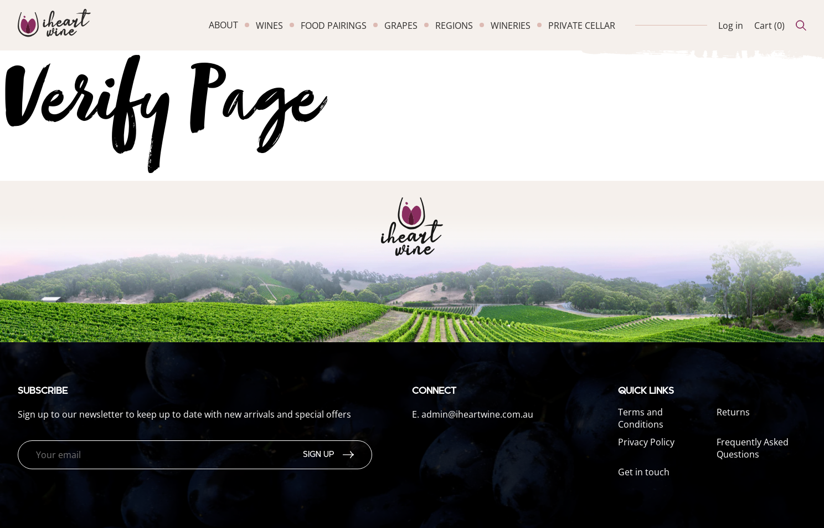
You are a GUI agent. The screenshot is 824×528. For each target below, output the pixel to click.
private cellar (581, 25)
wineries (511, 25)
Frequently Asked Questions (753, 448)
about (223, 25)
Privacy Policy (646, 442)
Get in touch (643, 472)
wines (269, 25)
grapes (401, 25)
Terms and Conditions (640, 418)
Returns (733, 412)
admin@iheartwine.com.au (477, 414)
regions (454, 25)
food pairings (334, 25)
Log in (730, 25)
